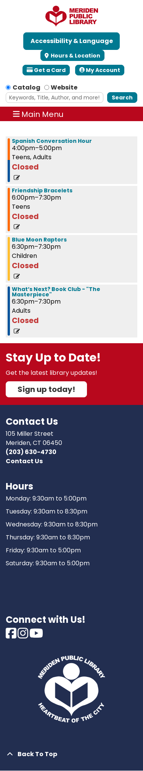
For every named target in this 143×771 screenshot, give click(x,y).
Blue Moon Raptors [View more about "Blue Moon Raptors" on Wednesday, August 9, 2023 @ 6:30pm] (39, 239)
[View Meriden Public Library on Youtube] (36, 635)
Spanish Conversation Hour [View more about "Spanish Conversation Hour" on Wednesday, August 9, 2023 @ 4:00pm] (52, 141)
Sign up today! (46, 389)
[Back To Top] (71, 754)
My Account (99, 70)
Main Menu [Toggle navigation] (38, 114)
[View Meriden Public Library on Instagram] (23, 635)
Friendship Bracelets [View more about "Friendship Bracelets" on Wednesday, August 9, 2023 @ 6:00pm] (42, 190)
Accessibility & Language (72, 41)
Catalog (26, 87)
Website (64, 87)
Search (122, 97)
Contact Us (24, 461)
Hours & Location (75, 55)
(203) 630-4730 (31, 452)
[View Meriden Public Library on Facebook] (12, 635)
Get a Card (46, 70)
